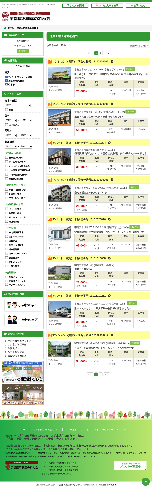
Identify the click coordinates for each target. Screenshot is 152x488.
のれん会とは (139, 17)
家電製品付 (14, 258)
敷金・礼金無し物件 (18, 189)
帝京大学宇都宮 (16, 352)
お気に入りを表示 (107, 5)
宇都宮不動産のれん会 (68, 484)
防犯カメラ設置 (16, 245)
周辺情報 (129, 69)
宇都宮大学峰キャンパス (21, 341)
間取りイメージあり (18, 281)
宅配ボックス (15, 262)
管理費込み (14, 125)
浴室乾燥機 (14, 249)
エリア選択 (22, 51)
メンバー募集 (70, 429)
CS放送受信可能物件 (18, 174)
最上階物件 (14, 222)
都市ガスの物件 (16, 157)
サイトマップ (123, 429)
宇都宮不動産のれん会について (45, 429)
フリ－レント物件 (17, 198)
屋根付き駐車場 (16, 179)
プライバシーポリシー (102, 429)
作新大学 (12, 348)
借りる (67, 17)
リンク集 (84, 429)
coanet (112, 484)
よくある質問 (75, 5)
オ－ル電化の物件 (17, 162)
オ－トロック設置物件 (19, 166)
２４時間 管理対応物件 (19, 170)
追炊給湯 (13, 241)
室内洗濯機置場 (16, 232)
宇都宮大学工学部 (17, 344)
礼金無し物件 (15, 194)
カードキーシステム (18, 253)
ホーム (8, 28)
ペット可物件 (15, 209)
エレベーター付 (16, 237)
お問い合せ (138, 5)
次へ (107, 53)
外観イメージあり (17, 277)
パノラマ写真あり (17, 285)
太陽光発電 (14, 266)
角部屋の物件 (15, 213)
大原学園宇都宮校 (17, 356)
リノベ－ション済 (17, 217)
